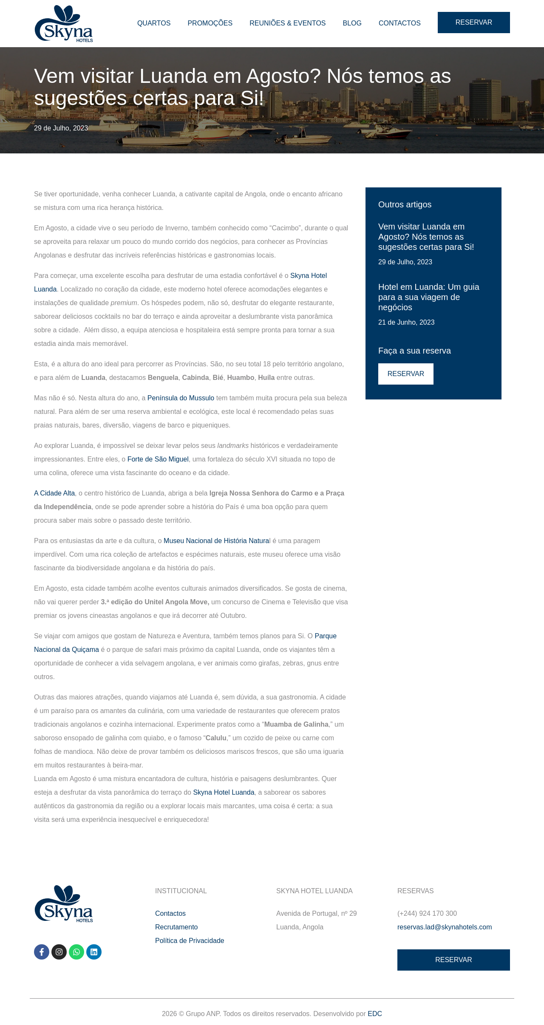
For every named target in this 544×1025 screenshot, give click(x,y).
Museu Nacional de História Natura (216, 540)
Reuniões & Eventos (287, 23)
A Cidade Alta (54, 493)
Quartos (154, 23)
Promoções (209, 23)
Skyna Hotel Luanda (223, 792)
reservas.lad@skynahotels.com (444, 927)
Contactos (400, 23)
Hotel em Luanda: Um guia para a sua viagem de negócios (428, 297)
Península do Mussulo (180, 398)
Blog (352, 23)
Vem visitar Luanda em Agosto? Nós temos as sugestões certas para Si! (426, 237)
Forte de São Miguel (158, 459)
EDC (375, 1013)
